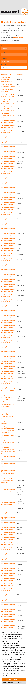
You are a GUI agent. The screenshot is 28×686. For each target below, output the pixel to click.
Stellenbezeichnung (6, 74)
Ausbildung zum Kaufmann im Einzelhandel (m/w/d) (8, 518)
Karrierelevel (4, 58)
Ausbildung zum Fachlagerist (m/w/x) (8, 436)
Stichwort (3, 64)
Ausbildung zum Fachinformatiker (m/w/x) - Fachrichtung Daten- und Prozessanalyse (8, 429)
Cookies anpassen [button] (8, 682)
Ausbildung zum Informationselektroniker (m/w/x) (7, 115)
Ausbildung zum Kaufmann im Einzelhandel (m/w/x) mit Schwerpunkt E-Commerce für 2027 (8, 389)
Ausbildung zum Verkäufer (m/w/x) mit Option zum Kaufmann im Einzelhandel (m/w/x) (7, 398)
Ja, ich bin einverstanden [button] (14, 679)
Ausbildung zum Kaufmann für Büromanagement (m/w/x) (8, 458)
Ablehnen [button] (20, 682)
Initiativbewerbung (18, 37)
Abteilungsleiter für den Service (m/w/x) (7, 90)
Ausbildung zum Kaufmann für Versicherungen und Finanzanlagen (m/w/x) (8, 480)
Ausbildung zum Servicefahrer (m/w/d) (6, 422)
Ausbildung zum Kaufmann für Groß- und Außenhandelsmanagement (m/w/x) (8, 472)
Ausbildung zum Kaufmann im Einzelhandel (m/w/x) (8, 121)
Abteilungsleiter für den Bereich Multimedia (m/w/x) (8, 85)
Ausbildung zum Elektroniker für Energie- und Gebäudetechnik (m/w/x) (8, 108)
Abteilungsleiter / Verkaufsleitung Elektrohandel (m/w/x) (6, 79)
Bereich (3, 52)
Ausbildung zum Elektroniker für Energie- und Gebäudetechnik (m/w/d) (8, 101)
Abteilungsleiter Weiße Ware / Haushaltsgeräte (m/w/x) (8, 95)
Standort (3, 45)
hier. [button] (24, 675)
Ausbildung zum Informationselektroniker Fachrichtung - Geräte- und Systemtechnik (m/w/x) (8, 450)
